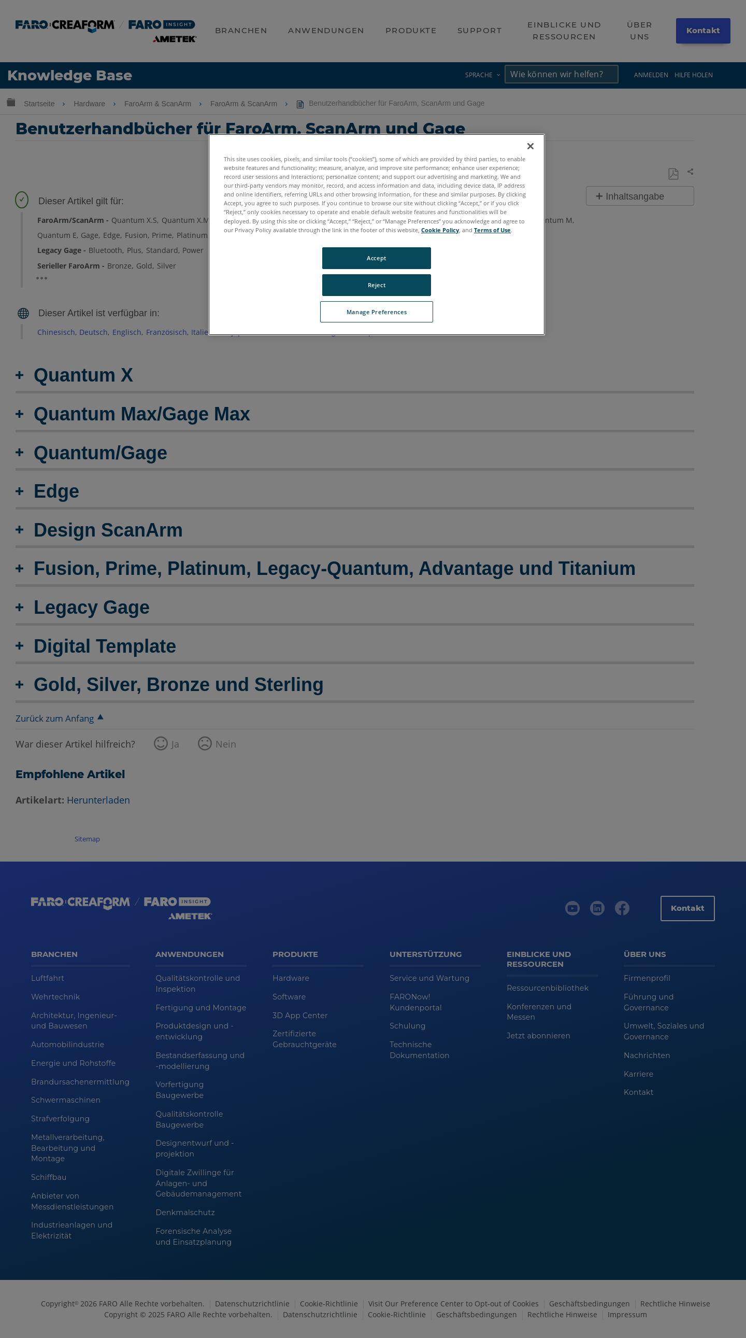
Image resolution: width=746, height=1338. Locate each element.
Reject (376, 285)
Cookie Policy (440, 230)
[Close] (530, 146)
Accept (376, 258)
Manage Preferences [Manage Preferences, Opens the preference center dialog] (377, 312)
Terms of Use (492, 230)
